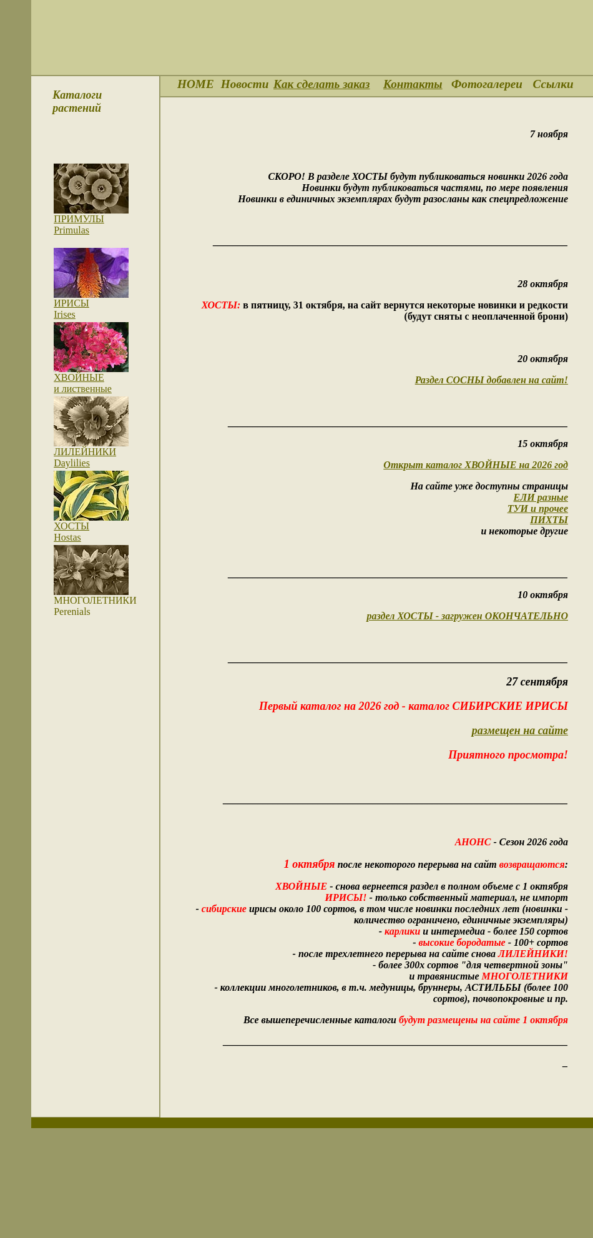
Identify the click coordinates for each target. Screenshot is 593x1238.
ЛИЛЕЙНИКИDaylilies (85, 457)
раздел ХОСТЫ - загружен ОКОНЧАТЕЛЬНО (467, 616)
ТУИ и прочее (537, 508)
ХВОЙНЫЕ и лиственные (83, 383)
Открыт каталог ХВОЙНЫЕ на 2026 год (475, 464)
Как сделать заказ (321, 84)
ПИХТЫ (549, 519)
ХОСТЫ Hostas (71, 532)
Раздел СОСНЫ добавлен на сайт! (491, 380)
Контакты (413, 84)
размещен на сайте (520, 730)
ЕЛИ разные (541, 497)
